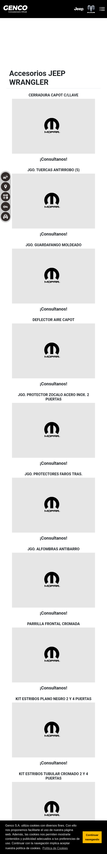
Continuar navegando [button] (92, 837)
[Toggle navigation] (102, 9)
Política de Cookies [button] (55, 848)
